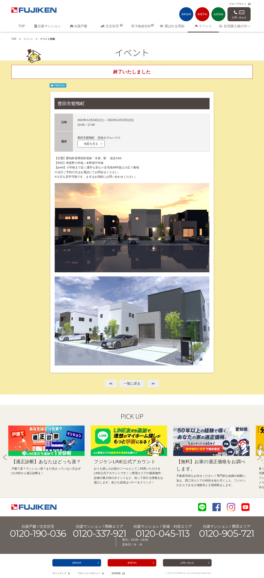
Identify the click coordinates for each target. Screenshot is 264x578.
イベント (28, 39)
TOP (13, 39)
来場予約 (202, 14)
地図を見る (91, 143)
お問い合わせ (239, 17)
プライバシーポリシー (89, 573)
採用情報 (116, 573)
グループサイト (237, 3)
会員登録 (218, 14)
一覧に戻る (132, 383)
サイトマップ (59, 573)
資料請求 (186, 14)
